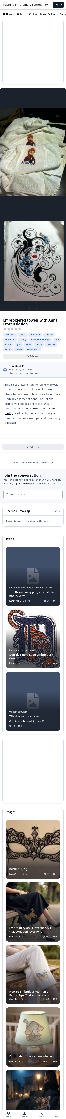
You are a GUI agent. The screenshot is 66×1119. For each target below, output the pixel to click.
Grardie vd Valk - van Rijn (22, 721)
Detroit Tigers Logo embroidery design (31, 656)
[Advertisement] (33, 51)
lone (11, 663)
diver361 (13, 936)
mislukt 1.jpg (18, 869)
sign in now (20, 483)
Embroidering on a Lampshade (30, 1056)
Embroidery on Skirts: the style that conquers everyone (30, 929)
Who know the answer (24, 716)
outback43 (18, 365)
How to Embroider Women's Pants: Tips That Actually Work (30, 993)
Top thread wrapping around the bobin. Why (31, 594)
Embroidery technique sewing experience (31, 587)
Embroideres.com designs (23, 649)
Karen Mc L (15, 600)
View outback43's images (23, 373)
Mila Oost (14, 874)
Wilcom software (18, 711)
